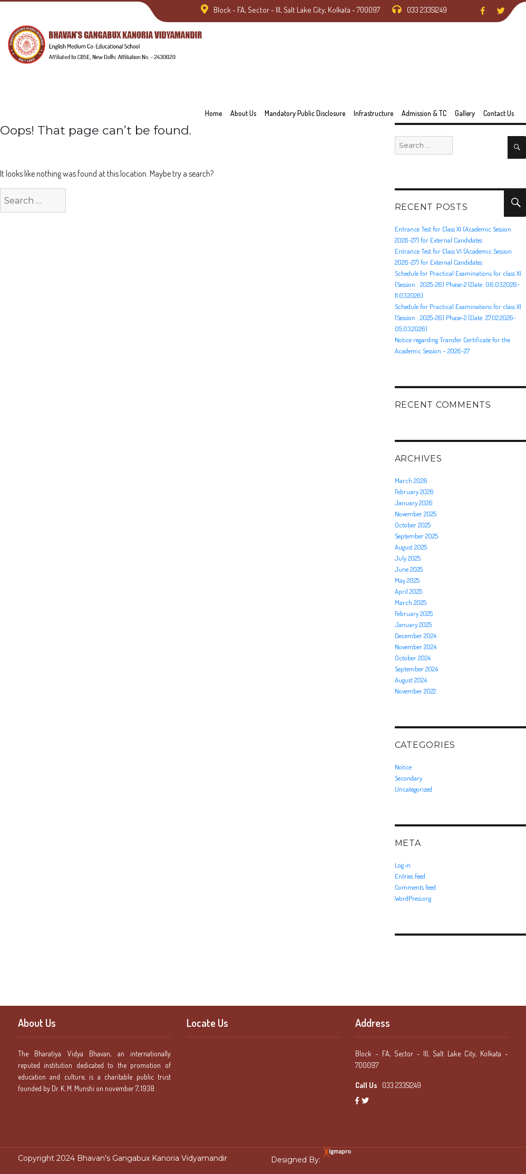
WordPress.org (413, 898)
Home (213, 113)
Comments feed (415, 887)
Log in (403, 865)
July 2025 (408, 558)
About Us (243, 113)
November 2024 (415, 646)
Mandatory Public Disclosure (305, 113)
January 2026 (414, 502)
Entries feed (410, 876)
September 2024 (416, 669)
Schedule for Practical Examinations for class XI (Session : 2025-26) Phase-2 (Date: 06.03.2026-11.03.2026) (458, 284)
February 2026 (414, 491)
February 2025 (414, 613)
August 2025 (411, 547)
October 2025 (413, 525)
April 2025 (408, 591)
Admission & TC (424, 113)
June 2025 (409, 569)
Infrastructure (373, 113)
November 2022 (415, 691)
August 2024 (411, 680)
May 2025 (407, 580)
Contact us (498, 113)
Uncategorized (413, 789)
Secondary (408, 778)
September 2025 (416, 536)
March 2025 (410, 602)
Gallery (465, 113)
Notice (403, 767)
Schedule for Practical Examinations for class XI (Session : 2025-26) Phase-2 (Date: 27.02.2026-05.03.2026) (458, 317)
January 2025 (413, 624)
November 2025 (415, 513)
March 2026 (411, 480)
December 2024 (415, 635)
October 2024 (413, 657)
